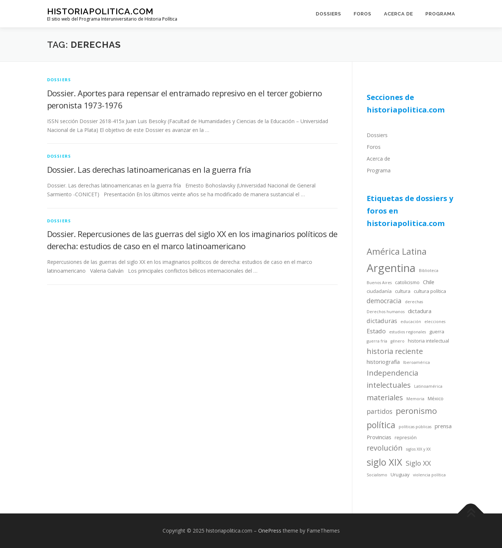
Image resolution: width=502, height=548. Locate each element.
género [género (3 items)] (398, 341)
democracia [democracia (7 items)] (384, 300)
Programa (440, 14)
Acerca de (398, 14)
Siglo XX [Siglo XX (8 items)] (418, 463)
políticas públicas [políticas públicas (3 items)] (415, 426)
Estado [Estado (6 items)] (376, 331)
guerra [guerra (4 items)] (436, 331)
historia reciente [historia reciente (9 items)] (395, 351)
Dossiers (328, 14)
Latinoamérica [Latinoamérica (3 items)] (428, 386)
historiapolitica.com (100, 11)
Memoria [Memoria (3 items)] (415, 398)
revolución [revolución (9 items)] (385, 448)
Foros (362, 14)
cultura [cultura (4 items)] (402, 291)
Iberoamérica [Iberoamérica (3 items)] (416, 362)
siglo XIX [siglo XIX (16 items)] (384, 462)
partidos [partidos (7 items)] (379, 411)
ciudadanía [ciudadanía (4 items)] (379, 291)
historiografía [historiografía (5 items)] (383, 361)
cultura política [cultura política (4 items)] (430, 291)
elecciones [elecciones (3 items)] (434, 321)
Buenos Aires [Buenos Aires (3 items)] (379, 282)
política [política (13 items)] (381, 425)
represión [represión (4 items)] (406, 437)
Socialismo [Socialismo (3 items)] (377, 474)
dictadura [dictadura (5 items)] (419, 311)
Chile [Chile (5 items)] (428, 282)
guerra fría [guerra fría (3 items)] (377, 341)
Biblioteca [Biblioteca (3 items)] (428, 270)
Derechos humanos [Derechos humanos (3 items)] (386, 311)
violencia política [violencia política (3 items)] (429, 474)
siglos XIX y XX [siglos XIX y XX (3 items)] (418, 449)
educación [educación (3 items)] (410, 321)
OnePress (269, 530)
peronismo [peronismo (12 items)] (416, 410)
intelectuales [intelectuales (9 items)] (389, 385)
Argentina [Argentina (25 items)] (391, 268)
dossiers (59, 79)
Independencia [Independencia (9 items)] (392, 373)
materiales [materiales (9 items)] (385, 397)
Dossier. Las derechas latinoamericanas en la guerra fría (149, 169)
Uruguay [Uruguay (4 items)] (400, 474)
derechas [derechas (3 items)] (414, 301)
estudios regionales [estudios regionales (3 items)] (407, 331)
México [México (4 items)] (436, 398)
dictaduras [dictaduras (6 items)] (382, 320)
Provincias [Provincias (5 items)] (379, 437)
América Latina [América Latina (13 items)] (397, 251)
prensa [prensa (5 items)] (443, 426)
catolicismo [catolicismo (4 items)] (407, 282)
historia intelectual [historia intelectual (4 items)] (428, 340)
